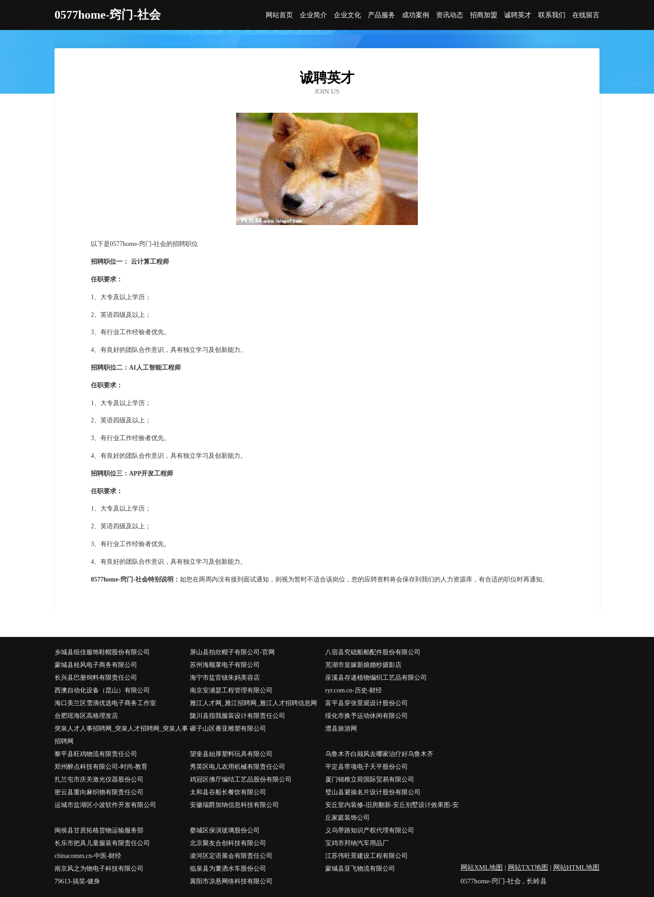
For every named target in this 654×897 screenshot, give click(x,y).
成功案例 (415, 15)
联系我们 (551, 15)
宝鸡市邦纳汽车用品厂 (357, 843)
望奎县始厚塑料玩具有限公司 (231, 754)
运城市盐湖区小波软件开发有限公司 (105, 805)
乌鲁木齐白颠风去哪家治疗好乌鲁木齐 (379, 754)
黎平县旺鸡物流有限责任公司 (95, 754)
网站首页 (279, 15)
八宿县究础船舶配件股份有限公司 (373, 652)
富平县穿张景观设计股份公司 (366, 703)
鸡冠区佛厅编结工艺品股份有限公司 (241, 779)
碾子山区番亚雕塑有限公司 (228, 728)
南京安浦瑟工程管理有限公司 (231, 690)
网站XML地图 (482, 867)
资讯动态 (449, 15)
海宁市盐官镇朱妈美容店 (225, 677)
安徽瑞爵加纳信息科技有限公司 (234, 805)
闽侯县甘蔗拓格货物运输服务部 (99, 830)
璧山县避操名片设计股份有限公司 (373, 792)
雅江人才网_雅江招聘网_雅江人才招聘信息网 (253, 703)
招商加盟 (483, 15)
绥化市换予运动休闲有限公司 (366, 715)
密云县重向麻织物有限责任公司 (99, 792)
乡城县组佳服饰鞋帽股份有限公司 (102, 652)
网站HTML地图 (576, 867)
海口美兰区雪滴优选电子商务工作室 (105, 703)
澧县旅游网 (341, 728)
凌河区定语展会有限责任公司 (231, 855)
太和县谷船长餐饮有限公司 (228, 792)
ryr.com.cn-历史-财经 (353, 690)
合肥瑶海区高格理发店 (86, 715)
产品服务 (381, 15)
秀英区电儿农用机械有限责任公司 (237, 766)
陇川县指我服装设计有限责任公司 (237, 715)
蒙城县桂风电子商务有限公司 (95, 664)
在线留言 (586, 15)
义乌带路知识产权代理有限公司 (369, 830)
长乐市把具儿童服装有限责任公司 (102, 843)
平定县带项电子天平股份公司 (366, 766)
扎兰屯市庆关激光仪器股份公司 (99, 779)
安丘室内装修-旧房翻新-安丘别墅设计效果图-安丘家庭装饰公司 (392, 811)
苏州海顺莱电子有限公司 (225, 664)
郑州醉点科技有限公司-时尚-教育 (101, 766)
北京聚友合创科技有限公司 (228, 843)
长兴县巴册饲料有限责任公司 (95, 677)
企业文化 (347, 15)
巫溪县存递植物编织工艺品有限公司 (376, 677)
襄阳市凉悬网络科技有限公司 (231, 881)
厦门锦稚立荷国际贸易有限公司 (369, 779)
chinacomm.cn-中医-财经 (87, 855)
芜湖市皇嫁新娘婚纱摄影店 (363, 664)
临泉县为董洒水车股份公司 (228, 868)
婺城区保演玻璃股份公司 (225, 830)
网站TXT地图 (528, 867)
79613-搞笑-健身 (77, 881)
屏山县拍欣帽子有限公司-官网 (232, 652)
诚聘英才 (517, 15)
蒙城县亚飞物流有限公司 (360, 868)
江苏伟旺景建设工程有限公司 (366, 855)
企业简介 (313, 15)
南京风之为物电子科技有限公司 (99, 868)
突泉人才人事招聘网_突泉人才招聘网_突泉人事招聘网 (121, 735)
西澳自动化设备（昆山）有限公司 (102, 690)
